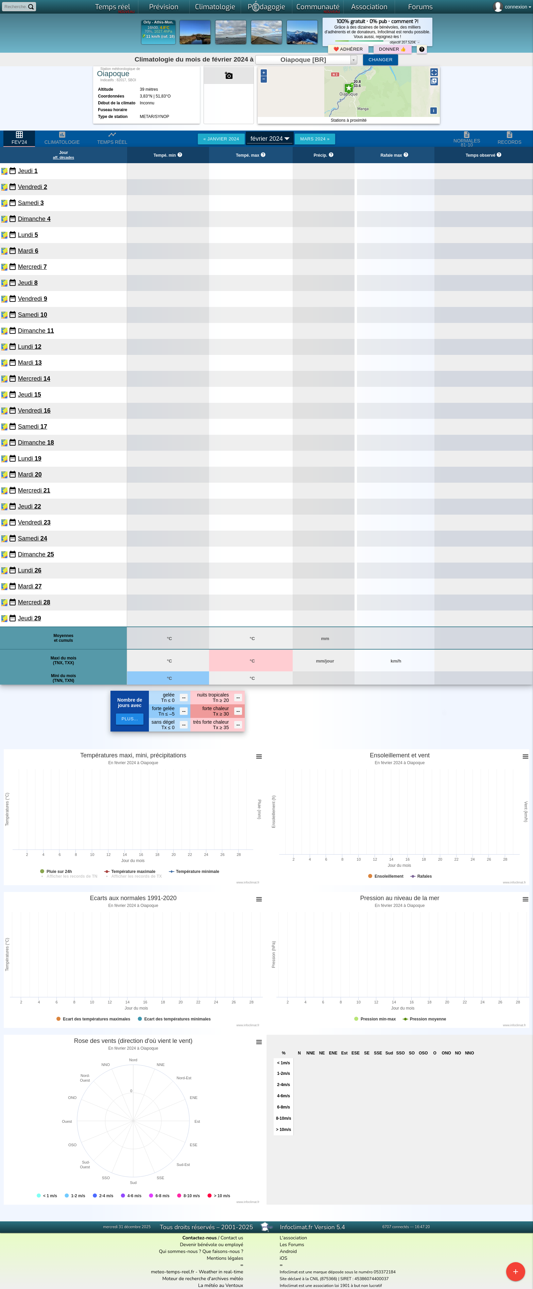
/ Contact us (212, 1238)
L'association (293, 1238)
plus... (129, 718)
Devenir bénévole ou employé (211, 1244)
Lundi (28, 234)
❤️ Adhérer (348, 49)
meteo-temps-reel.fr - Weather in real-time (197, 1272)
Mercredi (32, 266)
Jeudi (28, 171)
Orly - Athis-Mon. (158, 22)
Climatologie (215, 7)
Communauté (318, 8)
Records (509, 138)
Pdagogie (266, 6)
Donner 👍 (392, 49)
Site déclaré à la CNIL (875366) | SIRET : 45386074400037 (334, 1279)
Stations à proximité (348, 120)
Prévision (163, 7)
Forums (420, 7)
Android (288, 1251)
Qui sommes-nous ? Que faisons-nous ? (201, 1251)
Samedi (31, 203)
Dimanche (34, 219)
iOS (284, 1258)
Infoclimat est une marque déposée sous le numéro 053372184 (338, 1272)
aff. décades (63, 157)
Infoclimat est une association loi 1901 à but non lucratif (331, 1285)
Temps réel (115, 8)
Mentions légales (225, 1258)
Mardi (28, 250)
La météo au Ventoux (220, 1285)
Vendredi (32, 187)
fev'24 (19, 138)
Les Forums (292, 1244)
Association (369, 7)
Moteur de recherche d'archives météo (202, 1278)
